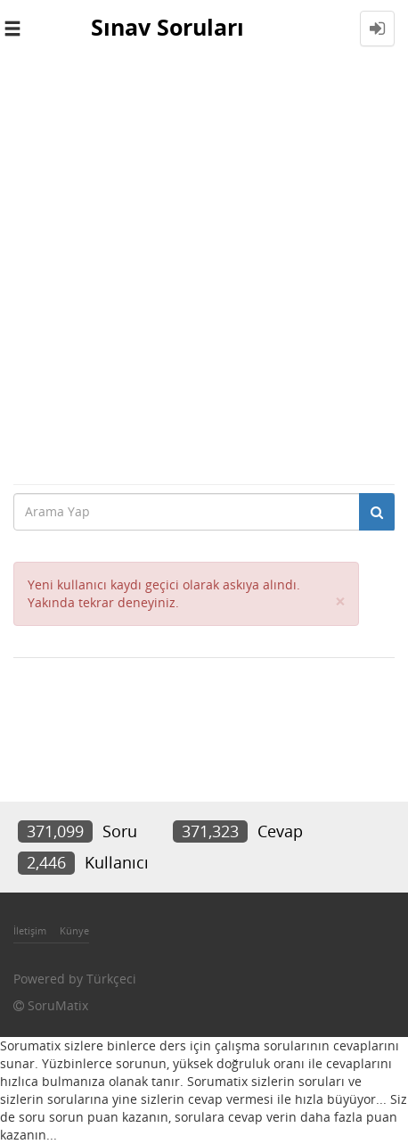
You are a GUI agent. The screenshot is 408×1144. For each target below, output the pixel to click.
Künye (74, 930)
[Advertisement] (204, 270)
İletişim (29, 930)
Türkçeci (111, 978)
